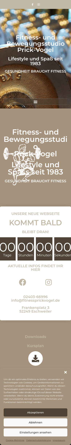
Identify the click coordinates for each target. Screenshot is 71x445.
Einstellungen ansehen (35, 432)
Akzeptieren (35, 412)
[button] (65, 372)
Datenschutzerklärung (38, 440)
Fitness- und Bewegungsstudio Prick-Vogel (35, 44)
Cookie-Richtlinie (15, 440)
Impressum (59, 440)
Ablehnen (35, 422)
